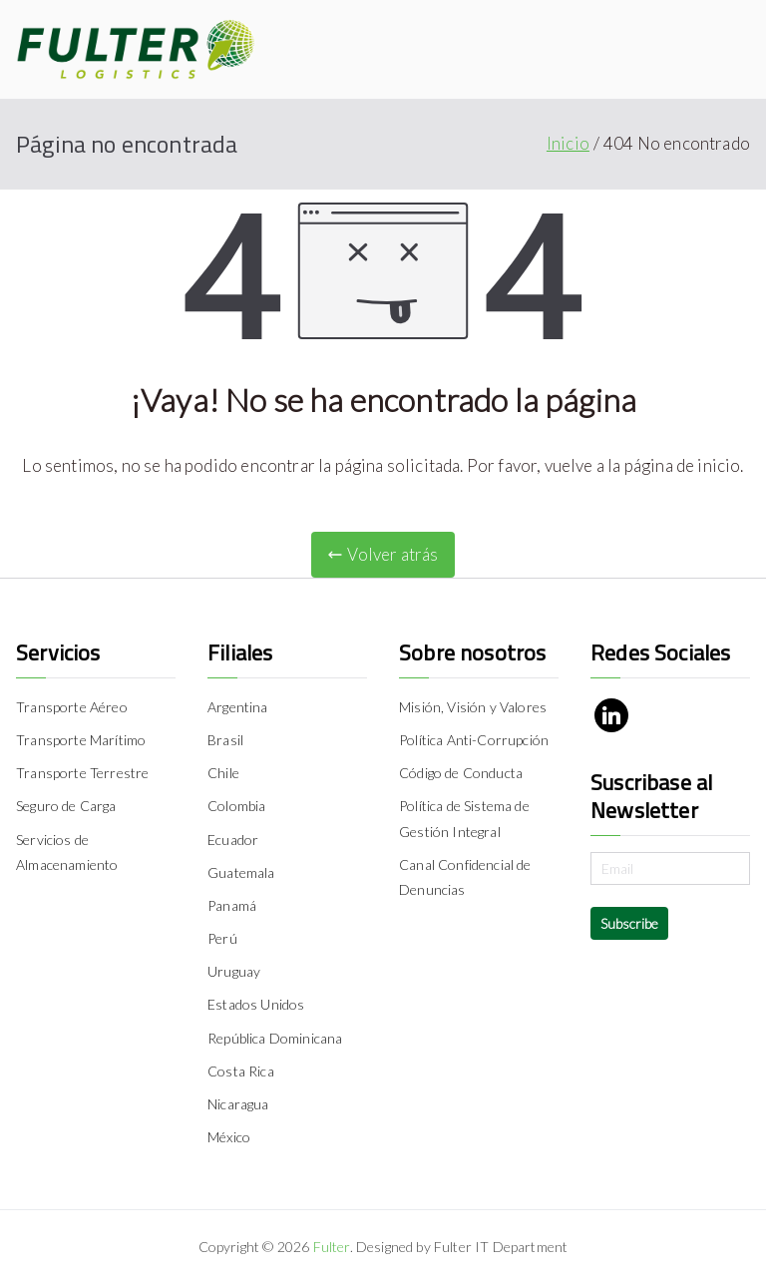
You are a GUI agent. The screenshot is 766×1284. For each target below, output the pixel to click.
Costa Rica (240, 1071)
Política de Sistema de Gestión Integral (464, 818)
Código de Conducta (461, 772)
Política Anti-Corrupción (474, 739)
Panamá (231, 905)
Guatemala (241, 872)
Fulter (331, 1246)
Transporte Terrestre (82, 772)
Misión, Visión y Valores (473, 706)
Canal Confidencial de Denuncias (465, 877)
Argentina (237, 706)
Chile (223, 772)
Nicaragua (238, 1103)
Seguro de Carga (66, 805)
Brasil (225, 739)
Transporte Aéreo (72, 706)
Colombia (236, 805)
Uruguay (233, 971)
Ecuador (232, 839)
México (228, 1136)
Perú (222, 938)
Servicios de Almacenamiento (67, 852)
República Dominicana (274, 1038)
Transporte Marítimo (81, 739)
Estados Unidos (255, 1004)
